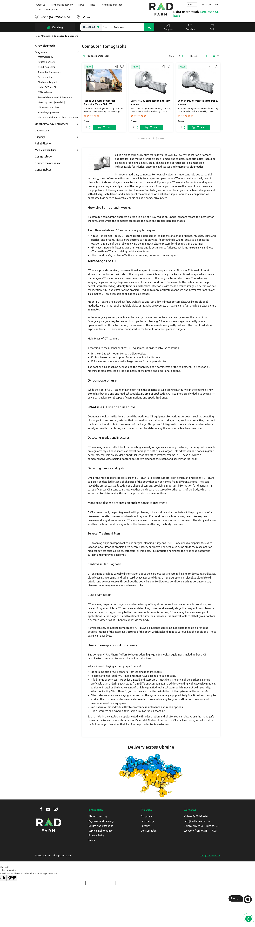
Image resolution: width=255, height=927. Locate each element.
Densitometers (45, 77)
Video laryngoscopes (48, 112)
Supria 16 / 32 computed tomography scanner (150, 102)
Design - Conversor (210, 855)
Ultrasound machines (48, 107)
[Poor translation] (12, 878)
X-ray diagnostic (56, 45)
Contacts (71, 9)
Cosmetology (56, 156)
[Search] (128, 27)
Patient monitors (46, 62)
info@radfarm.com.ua (197, 821)
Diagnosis (47, 36)
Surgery (56, 137)
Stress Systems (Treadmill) (51, 102)
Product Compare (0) (95, 56)
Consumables (56, 169)
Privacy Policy (96, 835)
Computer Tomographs (49, 72)
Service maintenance (48, 163)
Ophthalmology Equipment (56, 123)
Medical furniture (56, 150)
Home (37, 36)
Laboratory (56, 130)
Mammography (45, 57)
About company (97, 816)
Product (146, 809)
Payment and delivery (62, 4)
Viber (86, 17)
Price (92, 4)
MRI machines (45, 92)
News (81, 4)
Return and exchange (111, 4)
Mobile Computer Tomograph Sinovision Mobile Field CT (99, 102)
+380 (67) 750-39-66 (55, 17)
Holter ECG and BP (47, 87)
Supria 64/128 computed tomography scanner (198, 102)
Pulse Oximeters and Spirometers (55, 97)
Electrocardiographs (48, 82)
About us (40, 4)
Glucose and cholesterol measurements (58, 117)
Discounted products (50, 9)
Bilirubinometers (46, 67)
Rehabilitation (43, 143)
